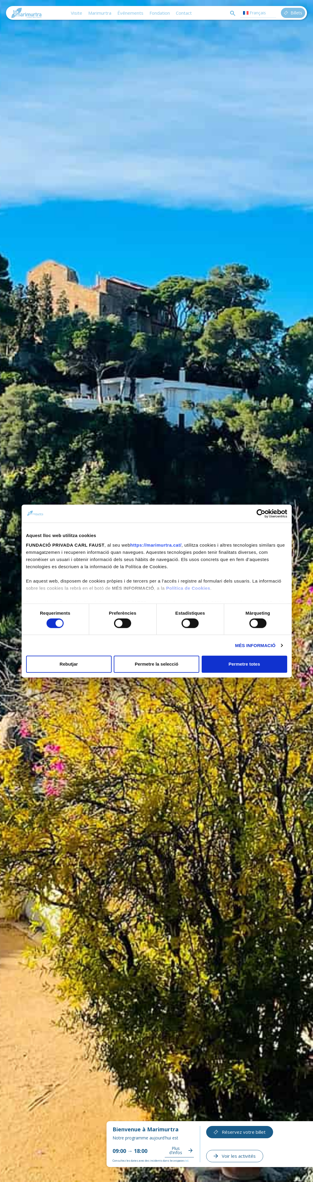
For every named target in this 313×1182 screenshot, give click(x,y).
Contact (184, 13)
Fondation (159, 13)
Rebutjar (69, 664)
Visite (76, 13)
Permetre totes (244, 664)
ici (186, 1161)
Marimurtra (99, 13)
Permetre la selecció (156, 664)
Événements (130, 13)
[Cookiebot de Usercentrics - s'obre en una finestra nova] (261, 513)
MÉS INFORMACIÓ (255, 645)
